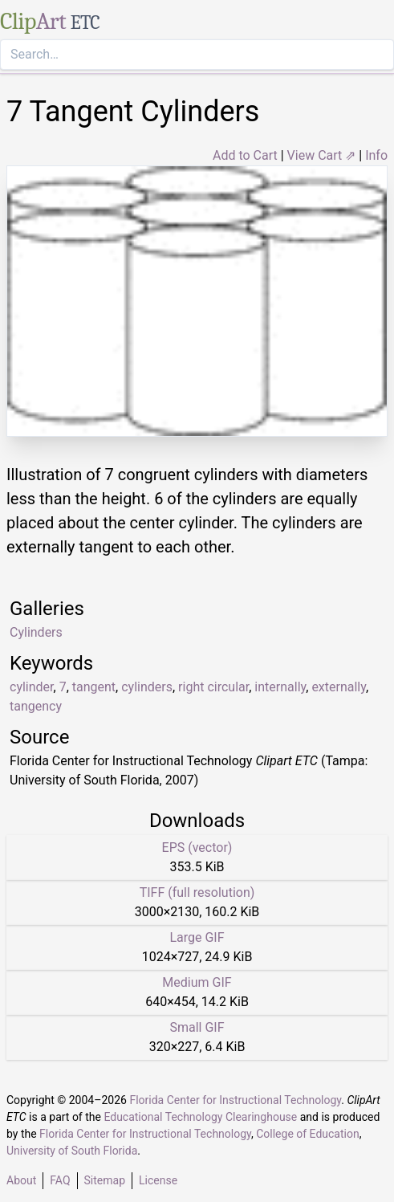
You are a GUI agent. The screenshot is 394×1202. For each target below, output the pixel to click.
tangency (36, 706)
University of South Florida (71, 1150)
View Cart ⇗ (321, 155)
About (21, 1180)
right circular (213, 687)
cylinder (32, 687)
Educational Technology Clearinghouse (200, 1116)
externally (338, 687)
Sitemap (104, 1180)
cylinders (147, 687)
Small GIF (196, 1027)
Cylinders (36, 632)
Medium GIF (196, 982)
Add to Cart (245, 155)
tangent (94, 687)
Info (376, 155)
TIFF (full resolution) (197, 892)
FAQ (60, 1180)
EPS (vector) (197, 847)
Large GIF (196, 937)
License (158, 1180)
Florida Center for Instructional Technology (235, 1100)
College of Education (307, 1133)
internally (280, 687)
